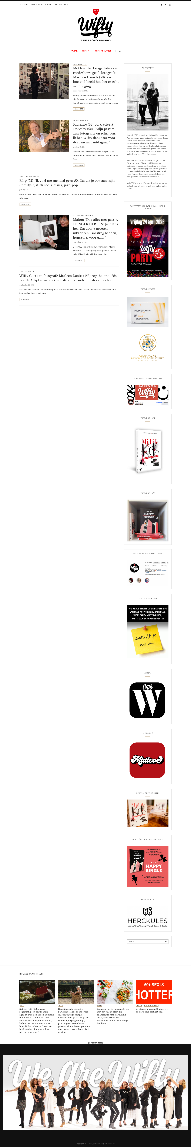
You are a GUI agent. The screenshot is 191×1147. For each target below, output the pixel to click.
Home (74, 50)
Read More (79, 109)
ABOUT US (23, 5)
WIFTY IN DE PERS (61, 5)
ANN (21, 176)
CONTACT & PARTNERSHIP (41, 5)
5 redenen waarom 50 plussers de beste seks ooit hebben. (152, 1010)
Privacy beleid (109, 1143)
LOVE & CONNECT (80, 64)
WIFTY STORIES (103, 50)
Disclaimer (98, 1143)
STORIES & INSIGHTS (80, 120)
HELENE (139, 1005)
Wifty (85, 50)
